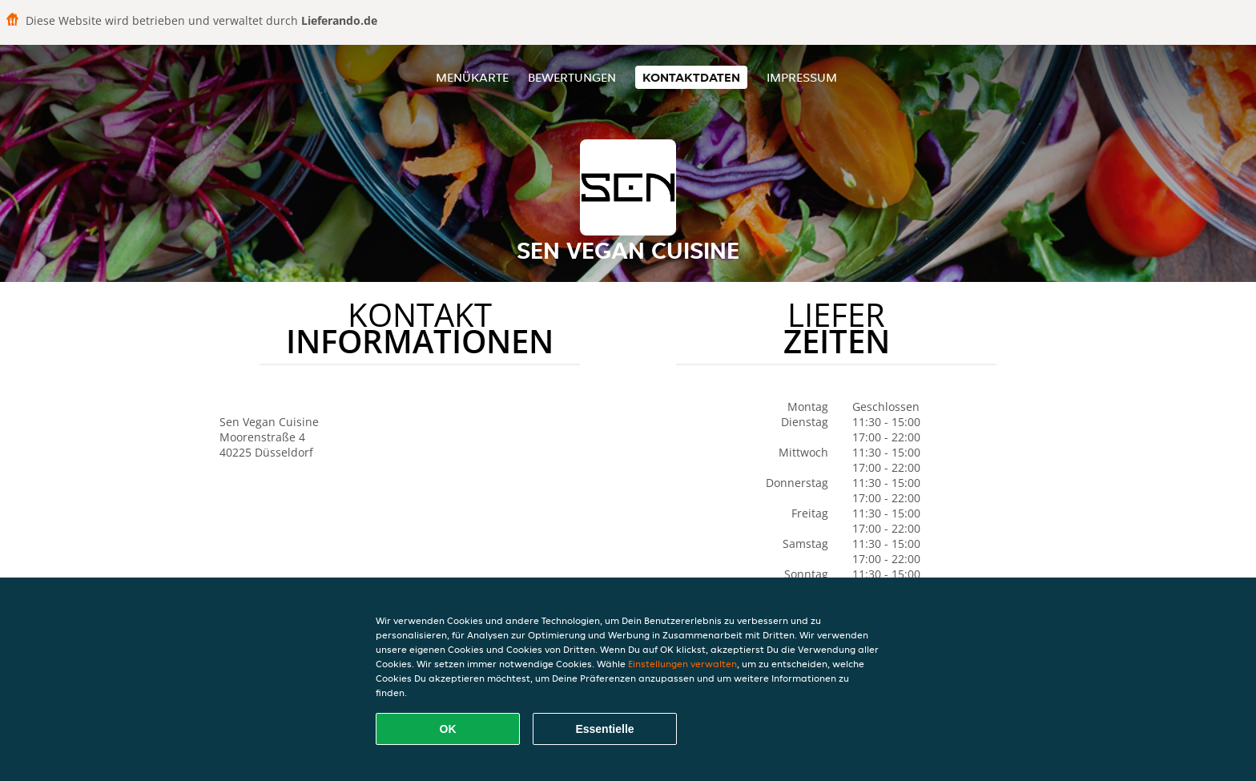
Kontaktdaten (691, 77)
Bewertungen (572, 77)
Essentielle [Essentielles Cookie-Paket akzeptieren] (604, 729)
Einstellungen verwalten (682, 664)
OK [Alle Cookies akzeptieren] (448, 729)
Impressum (802, 77)
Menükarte (472, 77)
